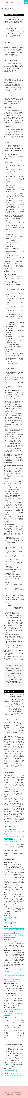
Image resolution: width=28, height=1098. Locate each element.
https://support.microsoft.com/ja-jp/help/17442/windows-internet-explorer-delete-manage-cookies (13, 935)
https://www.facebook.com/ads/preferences (14, 975)
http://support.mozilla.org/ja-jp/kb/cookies (13, 941)
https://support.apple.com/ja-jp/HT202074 (13, 1009)
